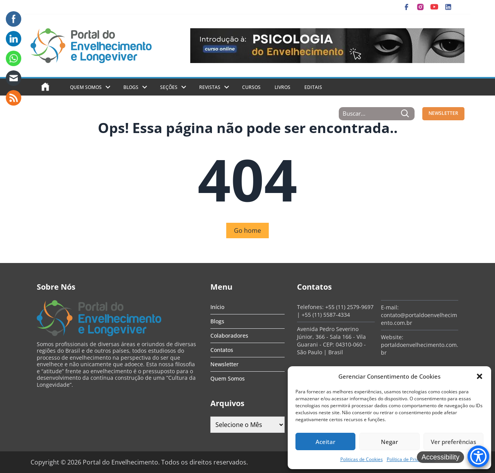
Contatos (221, 349)
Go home (247, 230)
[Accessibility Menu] (478, 456)
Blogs (130, 87)
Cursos (251, 87)
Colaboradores (229, 335)
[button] (479, 376)
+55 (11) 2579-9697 (349, 307)
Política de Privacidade (411, 459)
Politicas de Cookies (361, 459)
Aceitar (325, 442)
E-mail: (390, 307)
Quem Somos (86, 87)
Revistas (209, 87)
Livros (282, 87)
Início (217, 307)
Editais (313, 87)
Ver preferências (453, 442)
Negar (389, 442)
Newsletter (224, 364)
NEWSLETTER (443, 113)
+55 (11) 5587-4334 (326, 314)
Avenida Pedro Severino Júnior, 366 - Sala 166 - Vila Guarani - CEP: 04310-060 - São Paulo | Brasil (331, 340)
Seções (169, 87)
